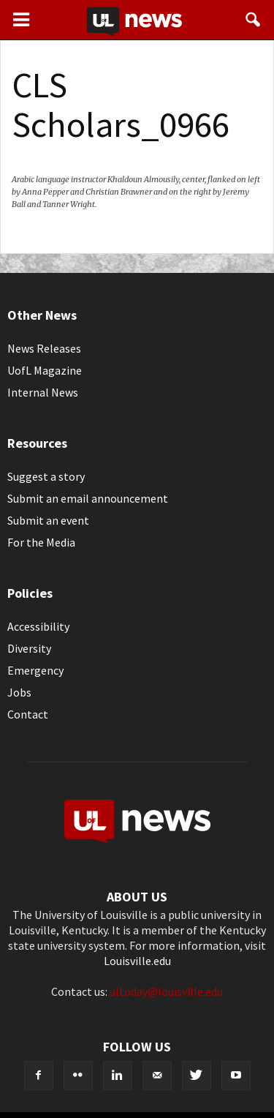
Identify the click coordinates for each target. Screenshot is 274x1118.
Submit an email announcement (87, 498)
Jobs (19, 692)
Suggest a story (46, 476)
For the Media (41, 542)
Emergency (35, 670)
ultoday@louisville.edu (166, 991)
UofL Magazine (44, 370)
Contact (27, 714)
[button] (253, 20)
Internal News (42, 392)
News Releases (44, 348)
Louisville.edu (137, 960)
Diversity (29, 648)
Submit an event (48, 520)
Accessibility (38, 626)
